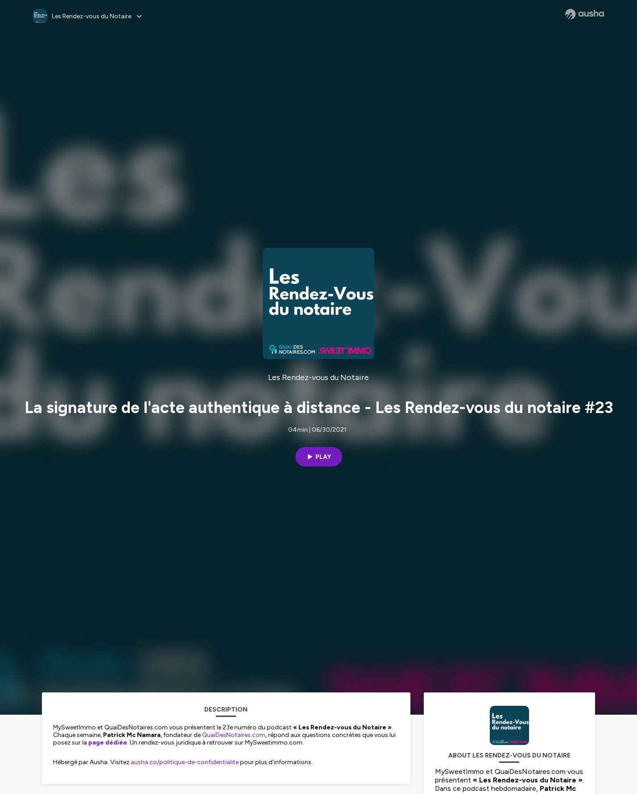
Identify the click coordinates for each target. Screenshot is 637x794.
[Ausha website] (584, 14)
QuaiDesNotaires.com (233, 735)
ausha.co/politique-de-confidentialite (185, 762)
